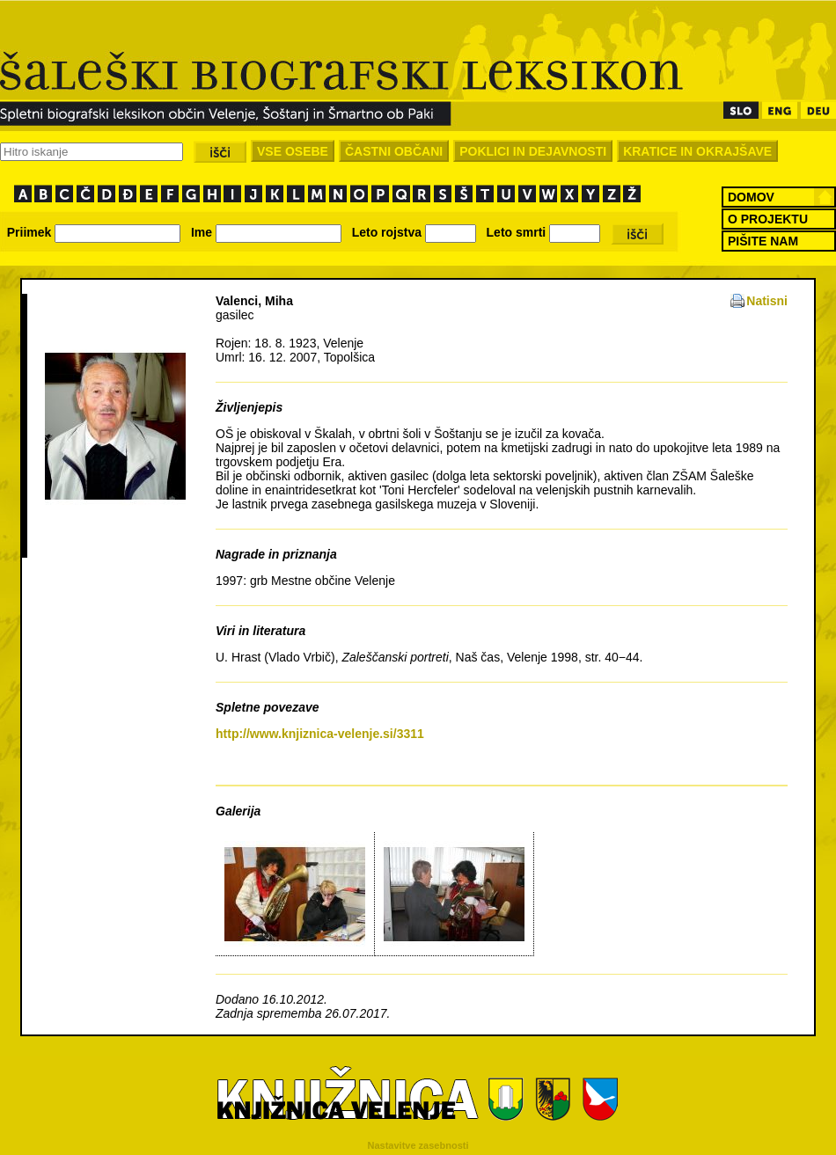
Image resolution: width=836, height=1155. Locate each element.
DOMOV (751, 197)
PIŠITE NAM (763, 241)
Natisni (767, 301)
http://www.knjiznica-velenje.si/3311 (320, 734)
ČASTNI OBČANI (394, 151)
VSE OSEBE (292, 151)
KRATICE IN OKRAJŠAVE (697, 151)
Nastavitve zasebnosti (418, 1145)
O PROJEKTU (768, 219)
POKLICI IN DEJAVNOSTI (532, 151)
